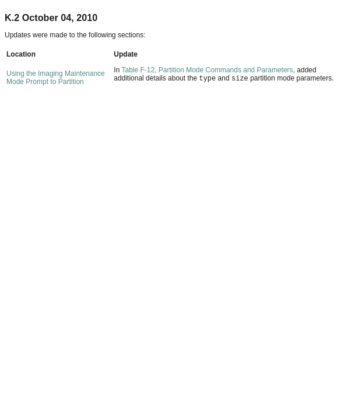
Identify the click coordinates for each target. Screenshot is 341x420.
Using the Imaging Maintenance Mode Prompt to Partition (55, 77)
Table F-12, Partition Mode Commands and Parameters (207, 70)
